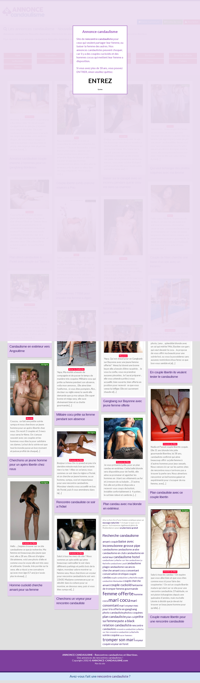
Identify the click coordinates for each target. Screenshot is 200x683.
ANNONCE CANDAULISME (77, 654)
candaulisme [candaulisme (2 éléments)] (110, 549)
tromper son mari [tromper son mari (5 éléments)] (119, 639)
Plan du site (100, 663)
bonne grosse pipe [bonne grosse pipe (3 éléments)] (127, 546)
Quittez (100, 89)
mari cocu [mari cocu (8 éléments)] (119, 600)
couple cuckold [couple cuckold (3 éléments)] (120, 585)
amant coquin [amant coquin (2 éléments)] (110, 541)
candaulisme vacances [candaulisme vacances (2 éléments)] (122, 566)
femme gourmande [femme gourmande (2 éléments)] (127, 588)
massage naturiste (111, 522)
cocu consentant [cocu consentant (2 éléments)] (129, 570)
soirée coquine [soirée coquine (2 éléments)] (111, 635)
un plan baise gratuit (129, 528)
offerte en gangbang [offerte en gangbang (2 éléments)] (125, 609)
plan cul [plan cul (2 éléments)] (130, 616)
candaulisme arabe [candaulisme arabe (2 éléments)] (128, 549)
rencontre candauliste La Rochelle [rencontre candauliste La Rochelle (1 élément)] (124, 632)
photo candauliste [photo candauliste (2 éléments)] (113, 612)
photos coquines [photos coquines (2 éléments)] (133, 612)
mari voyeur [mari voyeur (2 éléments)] (126, 605)
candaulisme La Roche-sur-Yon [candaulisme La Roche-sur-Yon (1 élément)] (116, 560)
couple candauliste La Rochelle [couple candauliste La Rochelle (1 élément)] (124, 578)
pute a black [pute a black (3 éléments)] (126, 621)
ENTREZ (100, 80)
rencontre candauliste (112, 676)
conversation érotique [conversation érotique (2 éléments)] (115, 573)
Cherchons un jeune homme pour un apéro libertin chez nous (28, 464)
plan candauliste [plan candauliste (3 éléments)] (114, 617)
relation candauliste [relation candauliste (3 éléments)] (117, 625)
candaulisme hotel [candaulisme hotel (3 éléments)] (126, 557)
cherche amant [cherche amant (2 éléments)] (111, 570)
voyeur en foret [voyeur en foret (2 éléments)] (119, 643)
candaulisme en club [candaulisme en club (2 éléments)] (114, 553)
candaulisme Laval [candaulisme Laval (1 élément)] (118, 563)
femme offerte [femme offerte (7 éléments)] (118, 593)
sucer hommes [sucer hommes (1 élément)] (126, 635)
